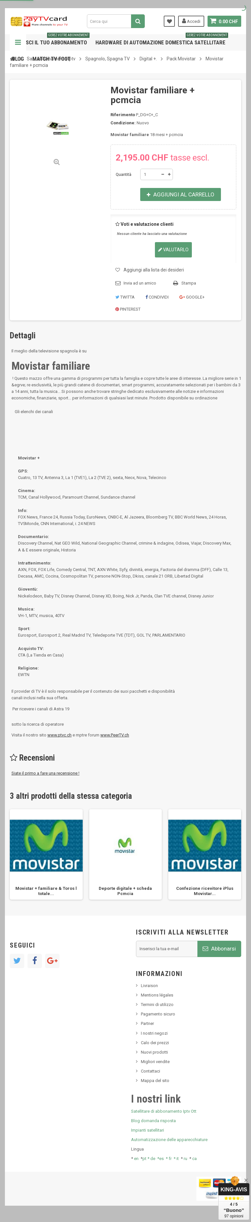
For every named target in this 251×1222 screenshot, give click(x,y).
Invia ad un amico (140, 283)
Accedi (191, 21)
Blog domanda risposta (153, 1120)
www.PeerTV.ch (114, 735)
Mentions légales (157, 995)
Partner (147, 1023)
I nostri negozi (154, 1033)
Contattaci (150, 1071)
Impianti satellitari (147, 1130)
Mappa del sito (155, 1080)
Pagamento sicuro (158, 1014)
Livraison (149, 985)
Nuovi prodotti (154, 1052)
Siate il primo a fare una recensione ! (45, 773)
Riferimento (122, 114)
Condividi (157, 297)
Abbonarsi (219, 948)
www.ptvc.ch (59, 735)
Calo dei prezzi (155, 1042)
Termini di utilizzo (157, 1004)
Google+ (192, 297)
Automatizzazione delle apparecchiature (169, 1139)
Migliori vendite (155, 1061)
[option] (46, 854)
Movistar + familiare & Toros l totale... (46, 891)
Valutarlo (173, 249)
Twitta (125, 297)
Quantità (123, 174)
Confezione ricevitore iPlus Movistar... (204, 891)
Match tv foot (51, 58)
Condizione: (123, 122)
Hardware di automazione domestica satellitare (161, 40)
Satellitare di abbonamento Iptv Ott (163, 1111)
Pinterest (128, 309)
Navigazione (18, 42)
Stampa (188, 283)
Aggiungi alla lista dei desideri (154, 269)
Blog (18, 58)
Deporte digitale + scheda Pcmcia (125, 891)
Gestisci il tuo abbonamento (51, 40)
